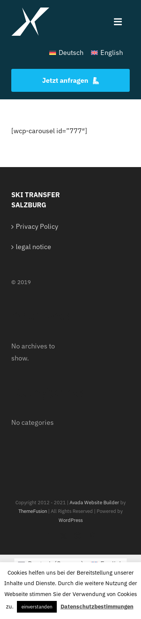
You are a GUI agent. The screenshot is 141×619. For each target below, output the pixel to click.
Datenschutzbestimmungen (97, 606)
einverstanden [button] (36, 607)
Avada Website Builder (94, 502)
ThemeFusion (32, 511)
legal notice (33, 246)
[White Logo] (30, 10)
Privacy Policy (37, 226)
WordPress (71, 520)
